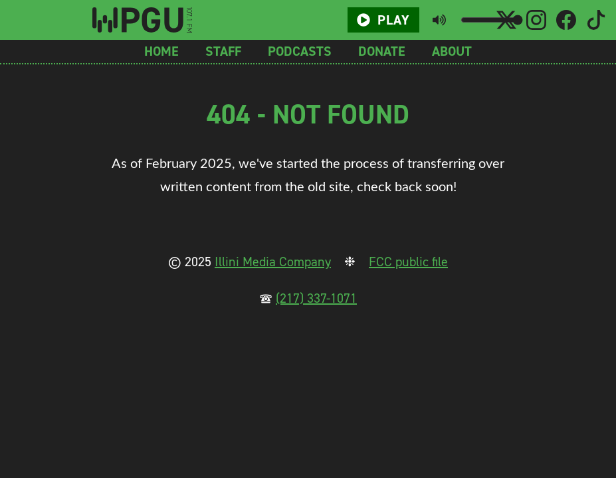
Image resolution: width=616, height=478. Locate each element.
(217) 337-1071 (316, 298)
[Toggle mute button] (439, 20)
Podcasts (300, 51)
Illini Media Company (273, 262)
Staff (223, 51)
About (452, 51)
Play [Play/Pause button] (383, 20)
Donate (381, 51)
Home (161, 51)
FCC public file (408, 262)
